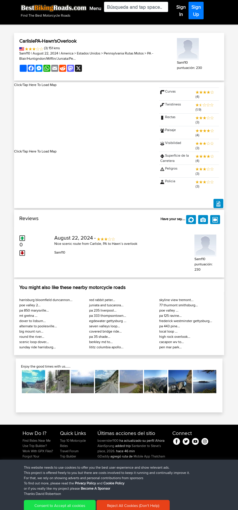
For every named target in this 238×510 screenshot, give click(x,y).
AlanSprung (106, 445)
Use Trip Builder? (35, 445)
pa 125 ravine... (170, 315)
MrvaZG (103, 472)
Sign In (181, 11)
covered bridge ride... (105, 331)
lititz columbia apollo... (106, 347)
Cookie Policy (103, 503)
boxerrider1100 (108, 440)
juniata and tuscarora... (106, 305)
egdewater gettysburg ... (107, 320)
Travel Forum (69, 451)
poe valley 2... (30, 305)
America (67, 53)
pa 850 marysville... (34, 310)
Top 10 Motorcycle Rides (73, 443)
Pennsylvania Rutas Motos (124, 53)
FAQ (25, 472)
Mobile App (142, 456)
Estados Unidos (88, 53)
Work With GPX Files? (38, 451)
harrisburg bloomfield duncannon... (45, 299)
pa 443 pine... (169, 326)
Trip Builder (68, 456)
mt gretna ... (28, 315)
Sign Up (196, 11)
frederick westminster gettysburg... (185, 320)
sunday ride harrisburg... (37, 347)
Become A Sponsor (36, 466)
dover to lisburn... (32, 320)
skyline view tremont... (176, 299)
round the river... (31, 336)
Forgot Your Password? (31, 459)
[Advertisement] (84, 118)
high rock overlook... (174, 336)
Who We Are (69, 461)
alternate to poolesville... (38, 326)
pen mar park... (170, 347)
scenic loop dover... (34, 341)
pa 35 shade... (99, 336)
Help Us (66, 472)
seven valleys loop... (104, 326)
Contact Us (68, 466)
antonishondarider (110, 477)
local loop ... (168, 331)
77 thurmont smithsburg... (178, 305)
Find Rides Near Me (37, 440)
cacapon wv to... (171, 341)
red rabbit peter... (102, 299)
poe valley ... (168, 310)
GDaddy (103, 456)
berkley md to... (101, 341)
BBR (130, 466)
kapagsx (104, 466)
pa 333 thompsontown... (107, 315)
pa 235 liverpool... (102, 310)
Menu (95, 8)
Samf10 (24, 53)
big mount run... (31, 331)
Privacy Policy (81, 503)
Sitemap (63, 503)
